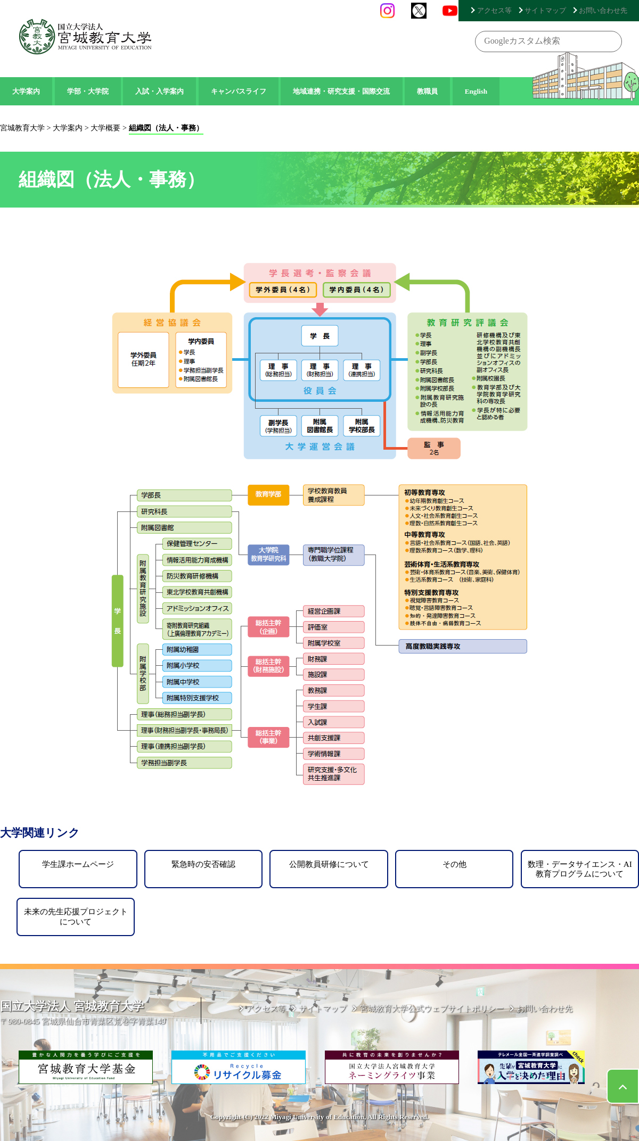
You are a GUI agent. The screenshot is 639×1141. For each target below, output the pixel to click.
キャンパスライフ (238, 91)
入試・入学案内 (159, 91)
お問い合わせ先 (605, 10)
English (476, 91)
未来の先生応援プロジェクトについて (76, 916)
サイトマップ (552, 10)
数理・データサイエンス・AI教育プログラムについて (580, 868)
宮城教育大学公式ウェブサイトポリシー (437, 1009)
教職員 (427, 91)
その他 (454, 864)
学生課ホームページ (78, 864)
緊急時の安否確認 (203, 864)
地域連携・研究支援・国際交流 (341, 91)
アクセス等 (505, 10)
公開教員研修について (329, 864)
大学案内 (26, 91)
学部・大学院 (88, 91)
